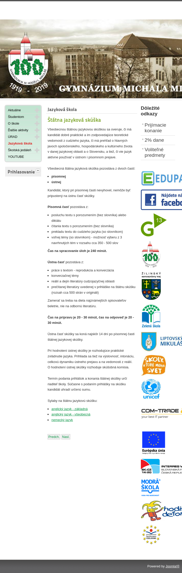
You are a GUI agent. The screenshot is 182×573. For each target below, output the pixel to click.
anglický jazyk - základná (69, 409)
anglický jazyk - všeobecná (70, 414)
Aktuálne (14, 110)
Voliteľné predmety (155, 152)
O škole (13, 123)
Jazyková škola (20, 143)
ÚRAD (12, 137)
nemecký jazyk (62, 420)
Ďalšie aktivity (18, 130)
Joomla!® (172, 566)
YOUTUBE (16, 157)
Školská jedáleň (19, 150)
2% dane (154, 140)
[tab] (38, 171)
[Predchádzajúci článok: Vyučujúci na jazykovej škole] (54, 436)
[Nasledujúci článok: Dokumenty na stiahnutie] (65, 436)
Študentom (16, 117)
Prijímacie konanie (155, 127)
